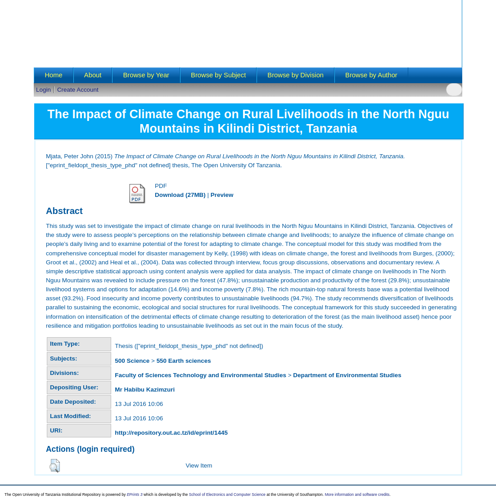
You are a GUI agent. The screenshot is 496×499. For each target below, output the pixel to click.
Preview (222, 195)
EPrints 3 (135, 494)
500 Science (132, 360)
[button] (55, 465)
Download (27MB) (180, 195)
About (93, 75)
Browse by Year (146, 75)
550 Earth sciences (184, 360)
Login (43, 89)
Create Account (78, 89)
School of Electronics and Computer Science (227, 494)
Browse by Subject (218, 75)
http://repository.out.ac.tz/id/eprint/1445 (171, 432)
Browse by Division (295, 75)
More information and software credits (357, 494)
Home (53, 75)
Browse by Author (371, 75)
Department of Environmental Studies (347, 375)
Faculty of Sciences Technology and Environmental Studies (200, 375)
